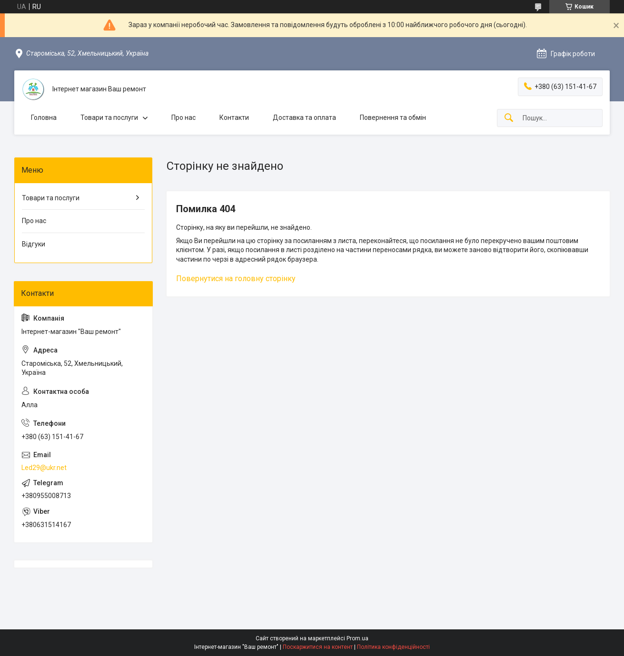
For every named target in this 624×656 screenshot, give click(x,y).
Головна (44, 117)
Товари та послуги (109, 117)
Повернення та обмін (393, 117)
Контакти (234, 117)
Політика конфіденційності (393, 647)
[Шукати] (508, 118)
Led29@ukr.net (44, 467)
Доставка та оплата (304, 117)
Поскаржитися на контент (318, 647)
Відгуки (33, 244)
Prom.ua (357, 638)
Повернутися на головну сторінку (236, 278)
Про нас (183, 117)
